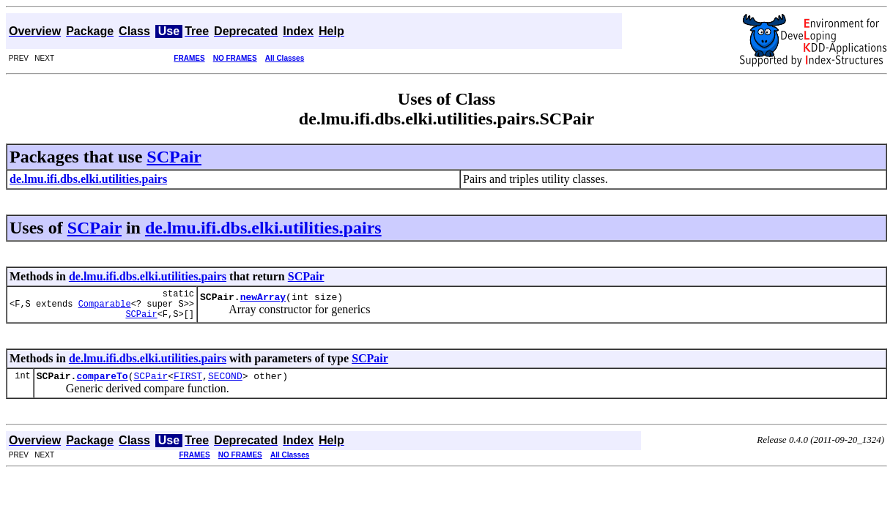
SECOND (225, 384)
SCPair (174, 156)
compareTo (101, 384)
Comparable (104, 308)
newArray (263, 300)
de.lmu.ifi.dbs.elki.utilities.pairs (263, 227)
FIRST (188, 384)
